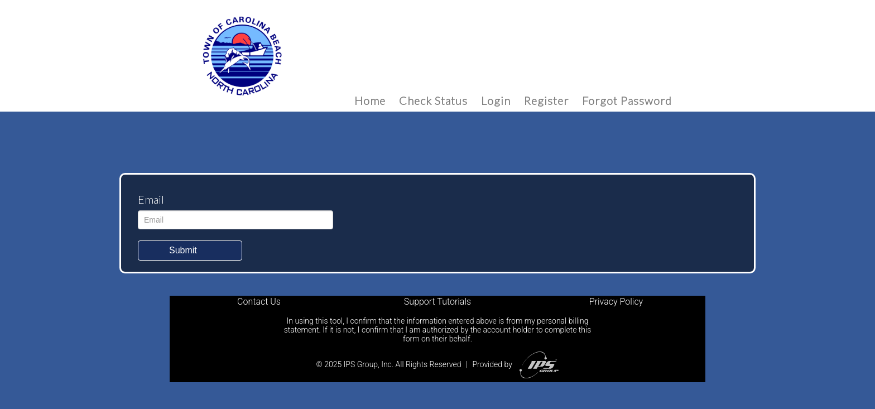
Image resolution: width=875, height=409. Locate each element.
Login (496, 100)
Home (370, 100)
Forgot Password (627, 100)
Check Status (433, 100)
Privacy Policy (616, 301)
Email (151, 199)
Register (546, 100)
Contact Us (259, 301)
